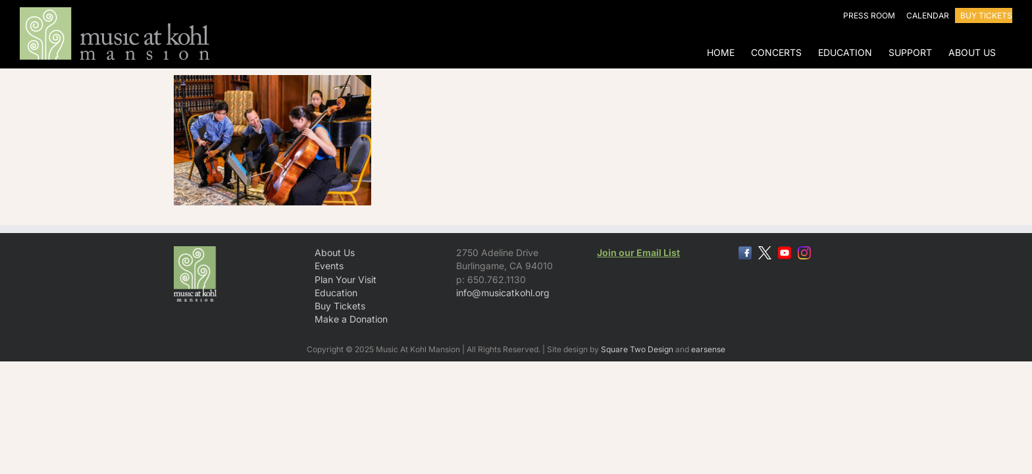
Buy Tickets (340, 305)
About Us (335, 252)
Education (336, 292)
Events (329, 265)
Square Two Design (637, 349)
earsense (708, 349)
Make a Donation (351, 319)
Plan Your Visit (345, 279)
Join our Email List (638, 252)
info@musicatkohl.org (503, 292)
